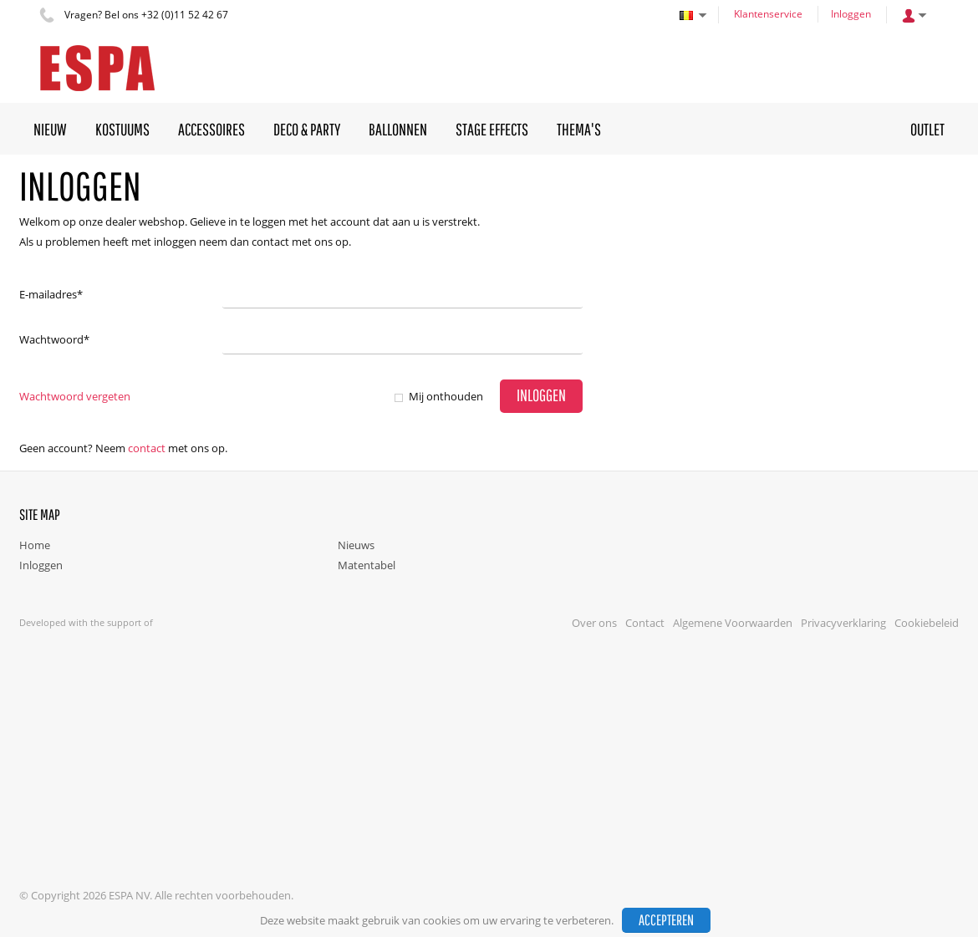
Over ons (594, 622)
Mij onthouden (446, 396)
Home (34, 545)
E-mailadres (51, 294)
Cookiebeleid (926, 622)
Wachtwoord (54, 339)
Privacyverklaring (843, 622)
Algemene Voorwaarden (732, 622)
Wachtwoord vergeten (74, 396)
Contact (147, 448)
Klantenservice (768, 14)
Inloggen (851, 14)
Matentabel (366, 565)
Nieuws (356, 545)
